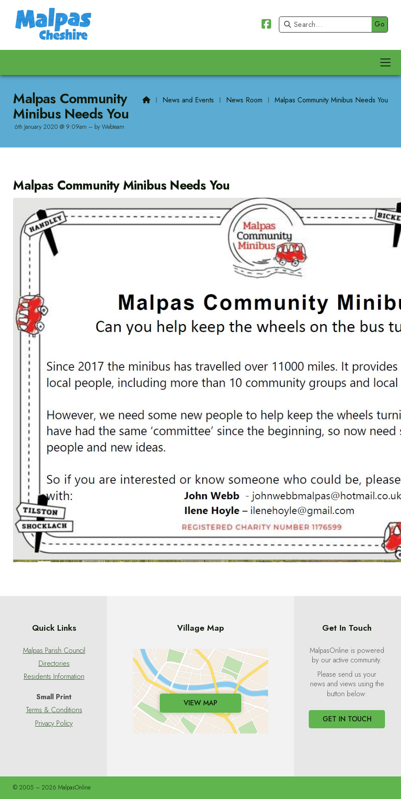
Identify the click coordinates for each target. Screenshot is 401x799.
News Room (244, 100)
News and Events (188, 100)
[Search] (328, 24)
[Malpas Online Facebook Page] (266, 25)
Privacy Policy (54, 723)
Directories (54, 663)
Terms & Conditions (54, 710)
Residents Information (54, 676)
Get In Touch (347, 719)
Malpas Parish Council (54, 650)
